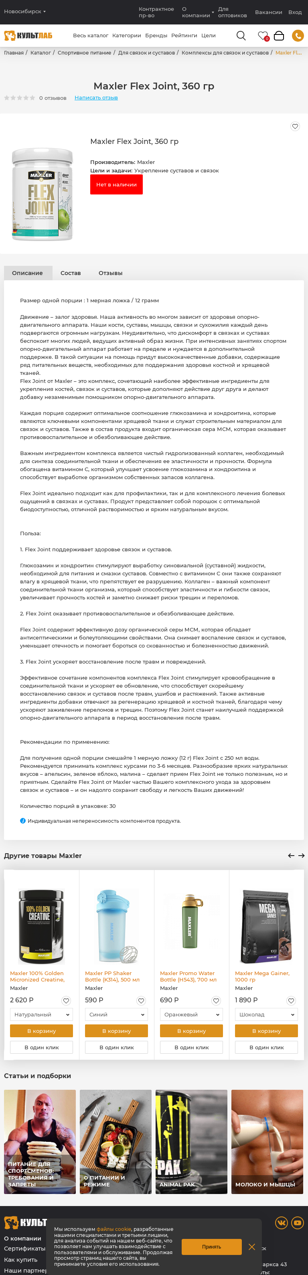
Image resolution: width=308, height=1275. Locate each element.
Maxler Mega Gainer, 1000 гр (262, 976)
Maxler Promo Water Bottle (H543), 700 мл (188, 976)
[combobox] (41, 1014)
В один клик (41, 1047)
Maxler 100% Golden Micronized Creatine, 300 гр (37, 976)
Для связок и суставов (146, 53)
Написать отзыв (96, 98)
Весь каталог (90, 35)
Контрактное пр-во (156, 12)
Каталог (40, 53)
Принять (211, 1247)
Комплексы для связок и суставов (225, 53)
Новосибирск (22, 11)
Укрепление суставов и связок (176, 170)
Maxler (146, 162)
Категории (126, 35)
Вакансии (268, 12)
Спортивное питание (84, 53)
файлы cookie (114, 1229)
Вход (295, 12)
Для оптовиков (232, 12)
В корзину (41, 1031)
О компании (196, 12)
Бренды (156, 35)
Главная (14, 53)
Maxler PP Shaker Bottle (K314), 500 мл (112, 976)
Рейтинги (184, 35)
